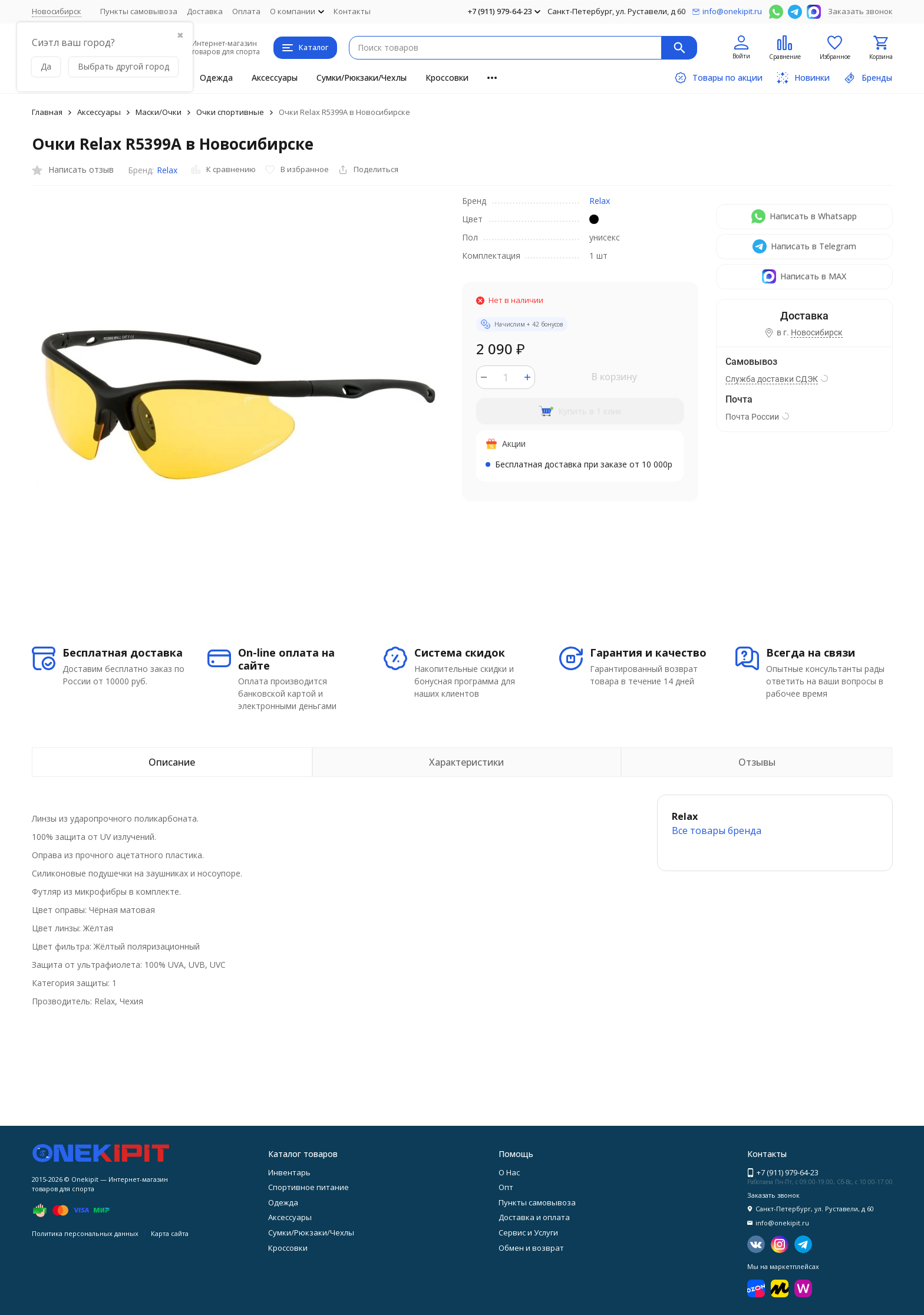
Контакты (352, 11)
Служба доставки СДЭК (771, 379)
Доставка (205, 11)
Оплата (246, 11)
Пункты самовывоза (138, 11)
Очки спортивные (230, 112)
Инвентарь (289, 1172)
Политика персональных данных (85, 1233)
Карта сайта (170, 1233)
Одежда (216, 77)
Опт (506, 1187)
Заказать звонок (860, 11)
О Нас (509, 1172)
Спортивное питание (308, 1187)
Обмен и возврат (531, 1248)
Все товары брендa (716, 830)
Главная (47, 112)
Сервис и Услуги (528, 1232)
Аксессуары (275, 77)
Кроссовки (446, 77)
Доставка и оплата (534, 1217)
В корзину (614, 376)
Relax (167, 170)
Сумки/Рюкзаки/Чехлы (361, 77)
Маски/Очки (159, 112)
